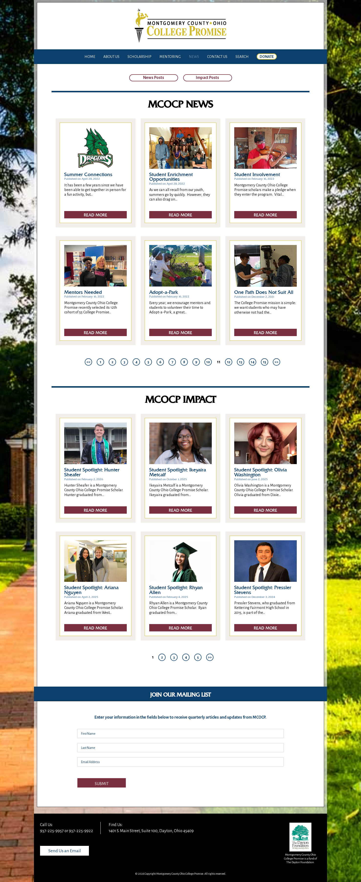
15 (264, 362)
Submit (102, 784)
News (194, 57)
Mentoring (170, 57)
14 (253, 362)
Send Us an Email (64, 850)
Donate (267, 57)
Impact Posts (207, 77)
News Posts (153, 77)
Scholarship (139, 57)
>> (276, 362)
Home (90, 57)
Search (242, 57)
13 (240, 362)
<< (88, 362)
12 (228, 362)
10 (208, 362)
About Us (111, 57)
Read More (95, 215)
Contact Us (217, 57)
